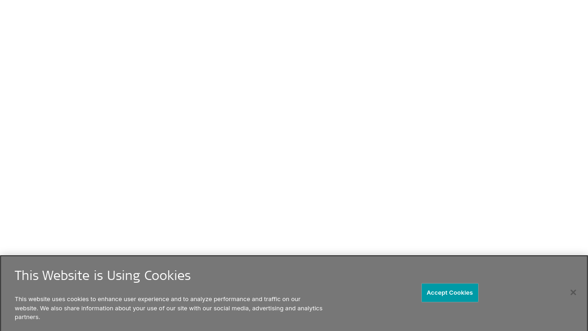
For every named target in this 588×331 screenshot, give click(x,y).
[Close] (573, 294)
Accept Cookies (450, 293)
